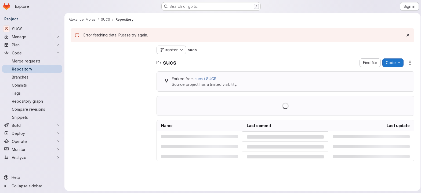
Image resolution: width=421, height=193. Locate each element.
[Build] (32, 125)
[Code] (32, 53)
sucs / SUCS (205, 78)
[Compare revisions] (32, 109)
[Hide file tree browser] (74, 50)
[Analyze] (32, 157)
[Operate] (32, 141)
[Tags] (32, 93)
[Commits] (32, 85)
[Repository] (32, 69)
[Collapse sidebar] (32, 186)
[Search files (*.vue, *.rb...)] (110, 60)
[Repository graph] (32, 101)
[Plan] (32, 45)
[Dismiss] (407, 35)
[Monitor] (32, 149)
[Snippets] (32, 117)
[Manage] (32, 36)
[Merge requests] (32, 61)
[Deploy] (32, 133)
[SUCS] (32, 28)
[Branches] (32, 77)
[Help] (32, 177)
